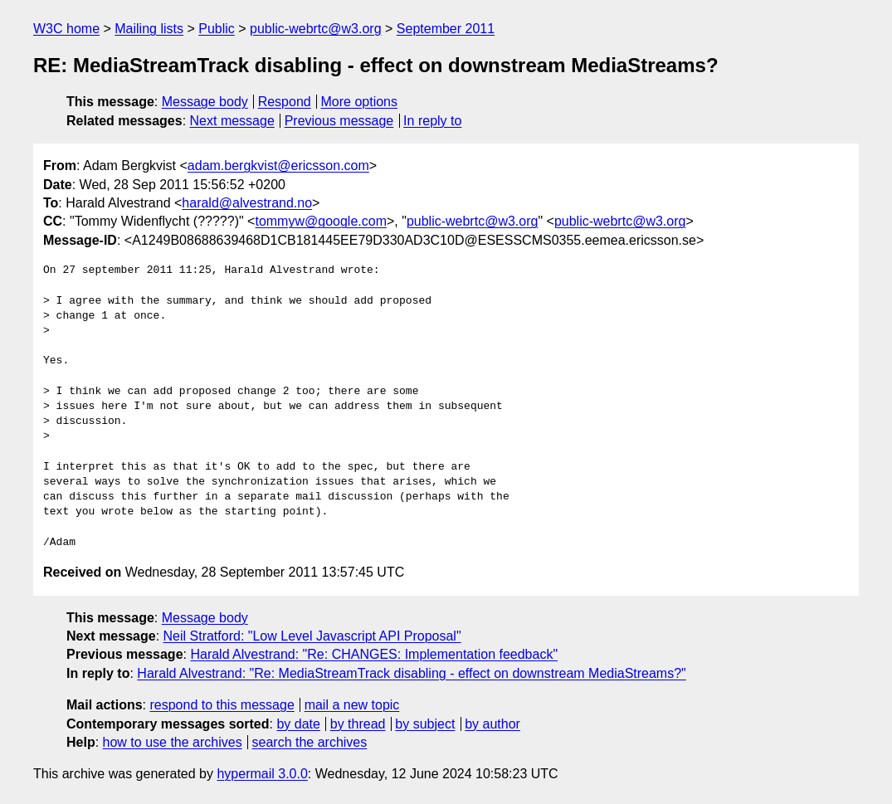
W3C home (66, 29)
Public (216, 29)
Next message (232, 121)
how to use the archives (172, 742)
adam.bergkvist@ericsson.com (278, 165)
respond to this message (221, 705)
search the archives (310, 742)
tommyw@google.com (321, 221)
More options (359, 102)
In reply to (432, 121)
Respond (284, 102)
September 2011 (446, 29)
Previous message (339, 121)
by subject (425, 724)
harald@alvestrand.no (247, 203)
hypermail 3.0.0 (262, 774)
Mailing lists (149, 29)
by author (492, 724)
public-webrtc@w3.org (316, 29)
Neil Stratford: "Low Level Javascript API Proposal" (312, 636)
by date (297, 724)
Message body (205, 102)
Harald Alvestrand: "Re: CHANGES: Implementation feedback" (374, 654)
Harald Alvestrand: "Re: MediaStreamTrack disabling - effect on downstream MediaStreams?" (411, 673)
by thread (358, 724)
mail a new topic (352, 705)
